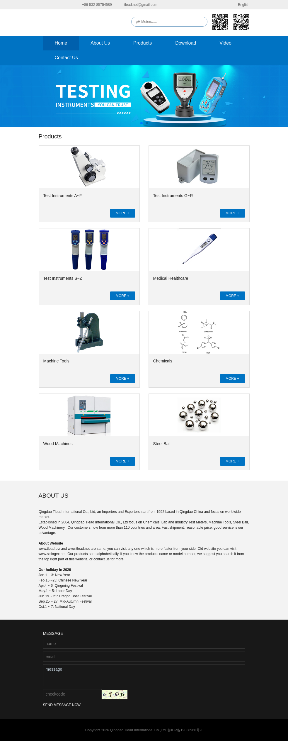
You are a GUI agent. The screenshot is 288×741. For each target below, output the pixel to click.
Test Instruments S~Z (62, 278)
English (240, 5)
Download (185, 42)
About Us (100, 42)
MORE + (122, 213)
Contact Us (66, 57)
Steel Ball (162, 443)
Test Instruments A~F (62, 195)
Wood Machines (58, 443)
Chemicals (162, 361)
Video (225, 42)
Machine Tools (56, 361)
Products (142, 42)
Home (61, 42)
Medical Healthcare (170, 278)
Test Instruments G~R (173, 195)
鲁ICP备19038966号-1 (185, 730)
